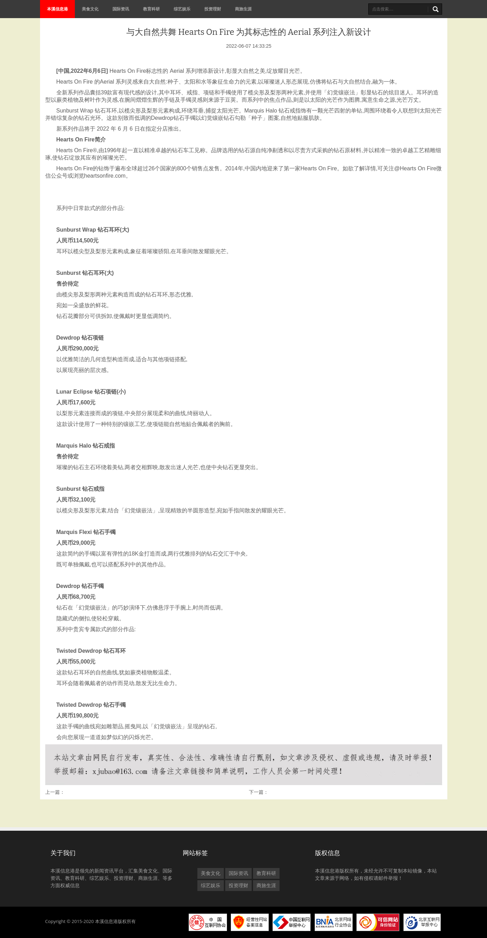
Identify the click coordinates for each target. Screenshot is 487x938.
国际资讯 (120, 9)
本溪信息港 (57, 9)
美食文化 (90, 9)
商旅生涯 (243, 9)
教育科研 (151, 9)
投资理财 (212, 9)
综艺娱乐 (182, 9)
